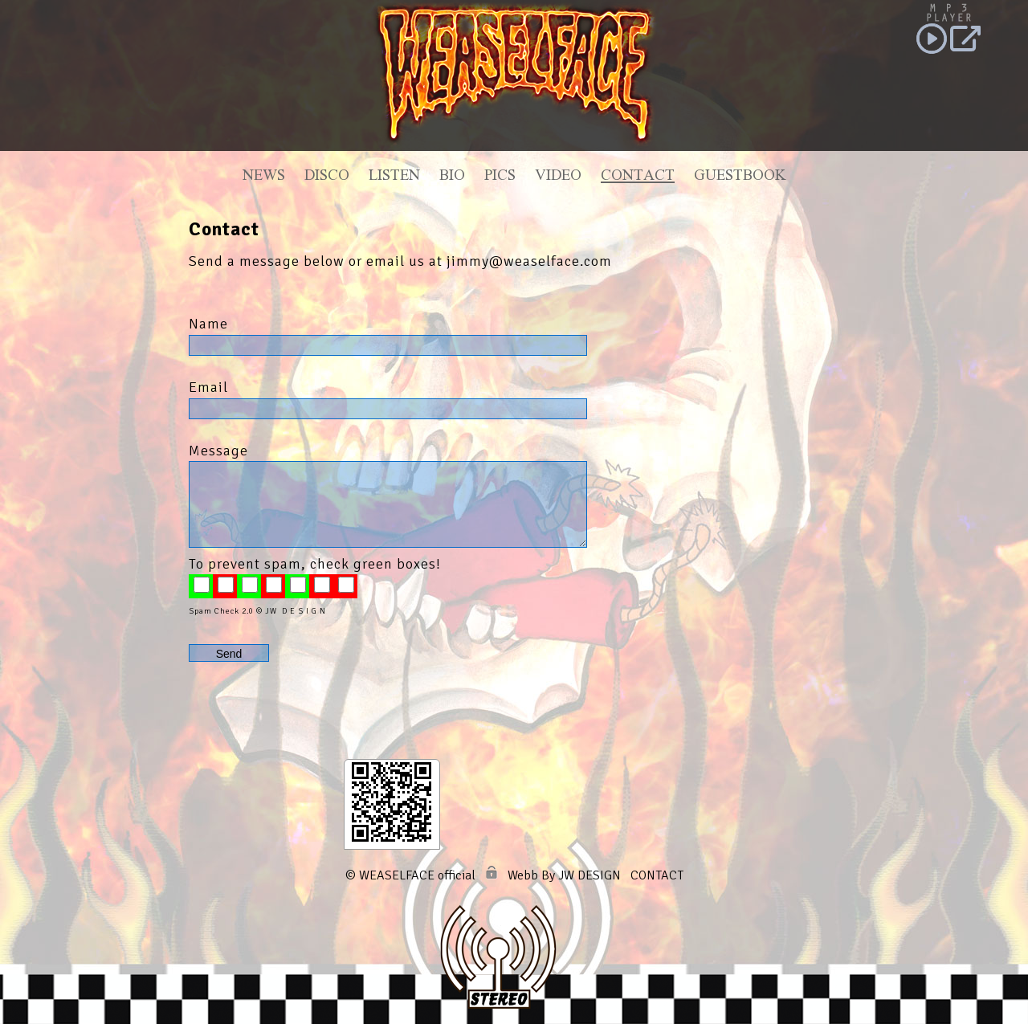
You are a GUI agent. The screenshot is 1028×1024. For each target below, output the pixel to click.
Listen (394, 177)
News (264, 177)
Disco (326, 177)
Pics (500, 177)
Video (558, 177)
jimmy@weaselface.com (529, 261)
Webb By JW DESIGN (564, 875)
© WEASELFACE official (410, 875)
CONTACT (656, 875)
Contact (638, 177)
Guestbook (739, 177)
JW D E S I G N (295, 611)
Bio (452, 177)
